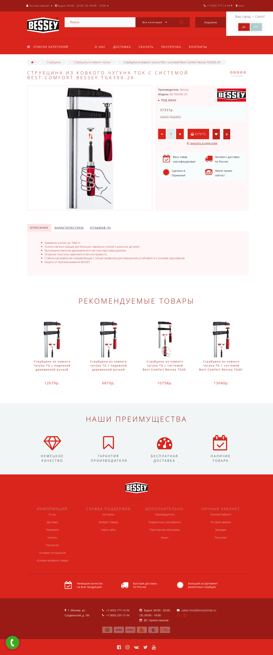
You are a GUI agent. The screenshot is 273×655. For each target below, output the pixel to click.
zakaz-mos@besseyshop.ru (198, 610)
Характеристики (69, 227)
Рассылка (220, 537)
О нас (100, 47)
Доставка (123, 47)
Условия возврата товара (52, 560)
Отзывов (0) (100, 227)
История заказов (220, 522)
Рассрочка (173, 47)
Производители (164, 514)
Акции (164, 537)
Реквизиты (52, 530)
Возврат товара (108, 522)
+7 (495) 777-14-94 (117, 610)
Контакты (200, 47)
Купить (198, 134)
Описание (39, 227)
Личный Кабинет (220, 514)
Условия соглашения (52, 553)
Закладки (220, 530)
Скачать (147, 47)
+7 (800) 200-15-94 (117, 615)
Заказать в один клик (203, 143)
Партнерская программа (164, 530)
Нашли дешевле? (170, 116)
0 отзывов (236, 76)
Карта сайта (108, 530)
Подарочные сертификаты (164, 522)
